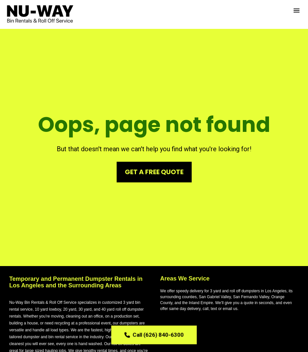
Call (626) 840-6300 (154, 334)
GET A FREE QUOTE (154, 166)
